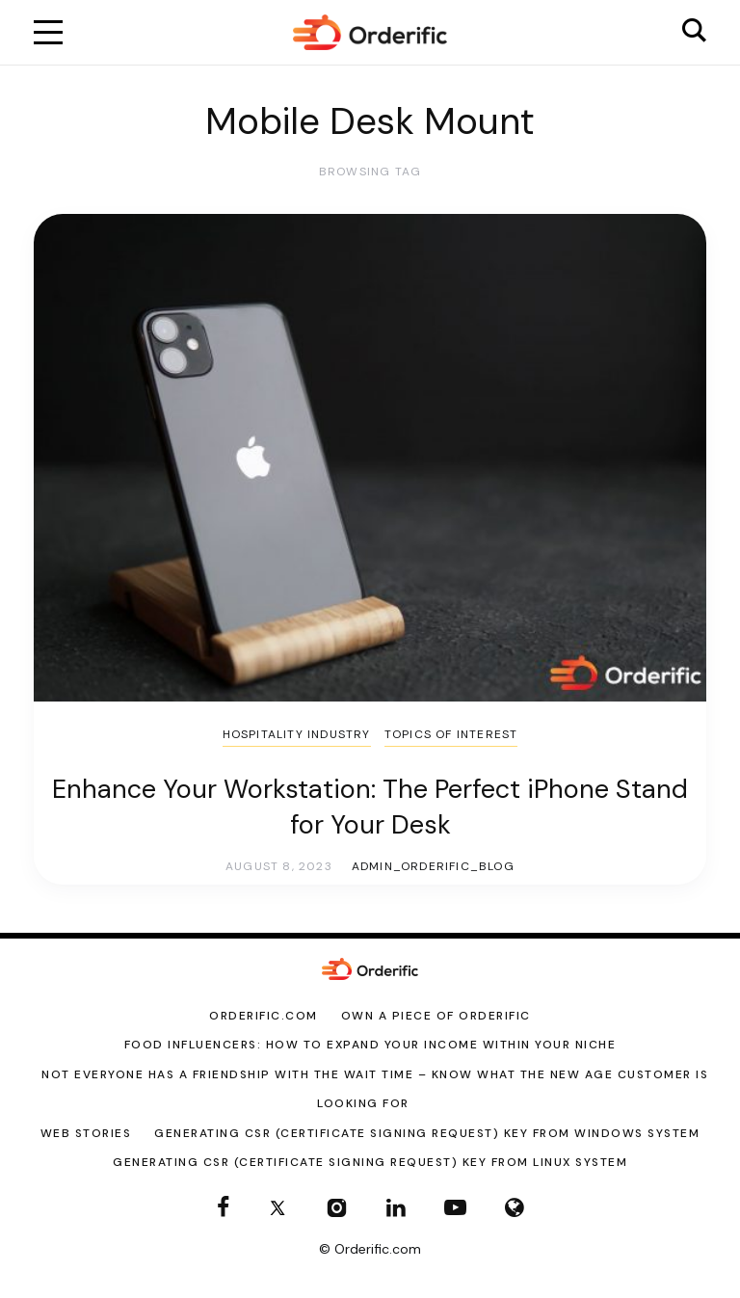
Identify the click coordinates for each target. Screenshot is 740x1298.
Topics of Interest (451, 734)
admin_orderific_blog (433, 866)
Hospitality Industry (297, 734)
